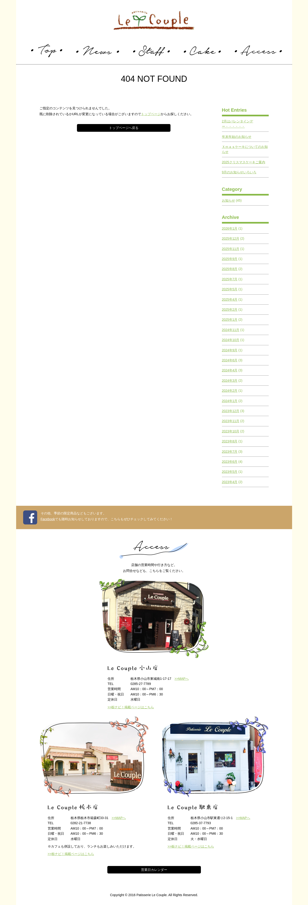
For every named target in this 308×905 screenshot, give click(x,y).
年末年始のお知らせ (236, 137)
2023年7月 (230, 451)
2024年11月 (230, 330)
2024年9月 (230, 350)
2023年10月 (230, 431)
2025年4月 (230, 299)
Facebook (48, 519)
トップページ (151, 114)
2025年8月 (230, 269)
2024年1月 (230, 401)
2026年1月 (230, 228)
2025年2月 (230, 309)
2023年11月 (230, 421)
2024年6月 (230, 360)
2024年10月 (230, 340)
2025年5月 (230, 289)
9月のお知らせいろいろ (239, 172)
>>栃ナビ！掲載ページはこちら (131, 707)
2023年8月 (230, 441)
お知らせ (228, 200)
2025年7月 (230, 279)
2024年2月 (230, 390)
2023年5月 (230, 472)
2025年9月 (230, 259)
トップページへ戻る (123, 128)
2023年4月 (230, 482)
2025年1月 (230, 319)
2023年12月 (230, 411)
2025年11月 (230, 249)
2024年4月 (230, 370)
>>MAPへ (181, 679)
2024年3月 (230, 380)
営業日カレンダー (154, 870)
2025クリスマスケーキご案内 (243, 162)
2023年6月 (230, 461)
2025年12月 (230, 238)
